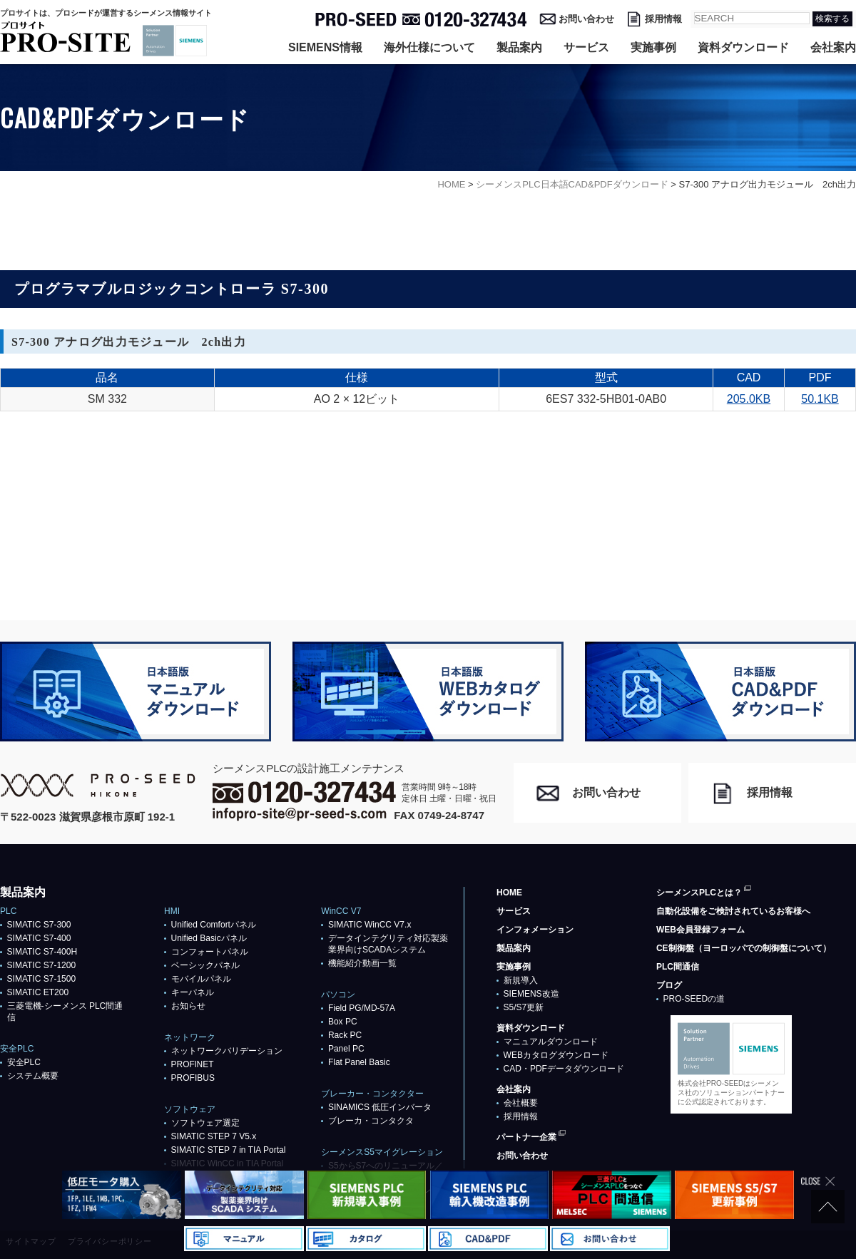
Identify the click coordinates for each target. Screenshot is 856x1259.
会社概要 (521, 1103)
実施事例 (653, 47)
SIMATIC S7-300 (39, 925)
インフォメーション (535, 930)
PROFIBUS (193, 1078)
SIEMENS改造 (531, 994)
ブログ (669, 985)
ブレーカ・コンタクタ (371, 1121)
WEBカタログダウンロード (556, 1055)
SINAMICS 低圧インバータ (380, 1107)
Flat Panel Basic (359, 1062)
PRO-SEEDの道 (694, 999)
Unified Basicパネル (209, 938)
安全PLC (24, 1062)
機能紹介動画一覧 (362, 963)
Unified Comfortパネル (213, 925)
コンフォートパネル (209, 952)
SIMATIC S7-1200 (41, 965)
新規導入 (521, 980)
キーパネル (192, 992)
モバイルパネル (201, 979)
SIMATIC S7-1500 (41, 979)
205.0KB (748, 399)
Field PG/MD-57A (361, 1008)
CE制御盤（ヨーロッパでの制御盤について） (743, 948)
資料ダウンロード (743, 47)
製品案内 (519, 47)
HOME (509, 893)
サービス (586, 47)
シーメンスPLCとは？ (699, 893)
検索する (832, 19)
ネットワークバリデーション (226, 1051)
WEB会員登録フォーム (700, 930)
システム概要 (32, 1076)
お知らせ (188, 1006)
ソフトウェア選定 (205, 1123)
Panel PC (346, 1049)
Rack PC (345, 1035)
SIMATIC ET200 (37, 992)
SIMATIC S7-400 (39, 938)
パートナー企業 (526, 1137)
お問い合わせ (586, 19)
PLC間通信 (677, 967)
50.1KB (819, 399)
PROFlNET (192, 1064)
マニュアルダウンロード (551, 1042)
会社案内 (833, 47)
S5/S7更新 (524, 1007)
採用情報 (663, 19)
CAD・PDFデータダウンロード (564, 1069)
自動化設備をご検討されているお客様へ (733, 911)
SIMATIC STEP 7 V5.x (214, 1136)
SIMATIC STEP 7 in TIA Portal (228, 1150)
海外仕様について (429, 47)
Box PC (342, 1022)
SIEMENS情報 (325, 47)
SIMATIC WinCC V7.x (369, 925)
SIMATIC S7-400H (42, 952)
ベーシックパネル (205, 965)
